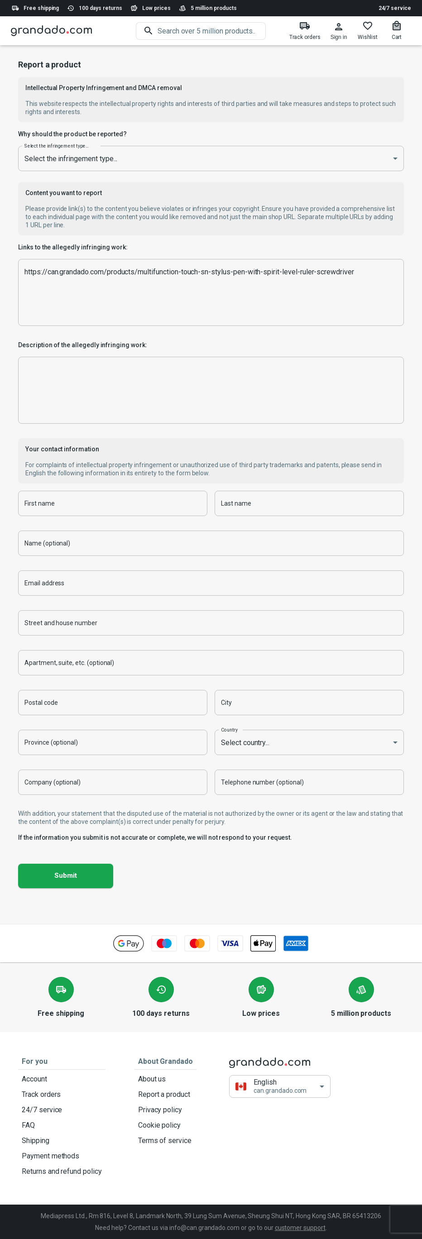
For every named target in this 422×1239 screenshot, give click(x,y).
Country (229, 729)
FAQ (62, 1125)
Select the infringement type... (56, 145)
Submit (65, 876)
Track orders (62, 1094)
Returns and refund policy (62, 1171)
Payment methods (62, 1156)
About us (165, 1079)
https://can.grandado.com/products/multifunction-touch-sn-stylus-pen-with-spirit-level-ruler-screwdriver (211, 293)
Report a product (165, 1094)
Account (62, 1079)
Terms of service (165, 1140)
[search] (212, 31)
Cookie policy (165, 1125)
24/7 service (395, 8)
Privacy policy (165, 1110)
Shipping (62, 1140)
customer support (300, 1227)
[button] (280, 1086)
